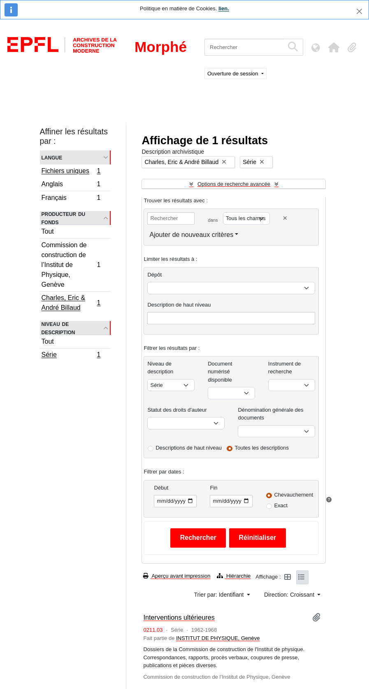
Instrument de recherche (284, 368)
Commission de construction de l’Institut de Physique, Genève (71, 264)
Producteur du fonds (64, 218)
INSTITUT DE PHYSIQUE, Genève (218, 638)
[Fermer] (359, 11)
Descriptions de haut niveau (188, 448)
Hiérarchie (234, 576)
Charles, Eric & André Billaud (71, 302)
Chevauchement (293, 495)
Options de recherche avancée (233, 184)
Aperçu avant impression (176, 576)
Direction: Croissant (290, 594)
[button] (334, 47)
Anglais (71, 185)
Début (161, 488)
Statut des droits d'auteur (177, 410)
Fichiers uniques (71, 172)
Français (71, 198)
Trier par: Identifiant (220, 594)
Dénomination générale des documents (270, 414)
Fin (213, 488)
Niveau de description (58, 328)
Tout (48, 231)
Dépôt (154, 275)
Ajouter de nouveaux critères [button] (191, 234)
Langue (52, 157)
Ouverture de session (233, 73)
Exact (281, 505)
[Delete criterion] (285, 218)
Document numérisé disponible (220, 372)
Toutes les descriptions (262, 448)
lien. (223, 8)
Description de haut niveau (179, 305)
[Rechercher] (244, 47)
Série (71, 355)
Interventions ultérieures (178, 617)
